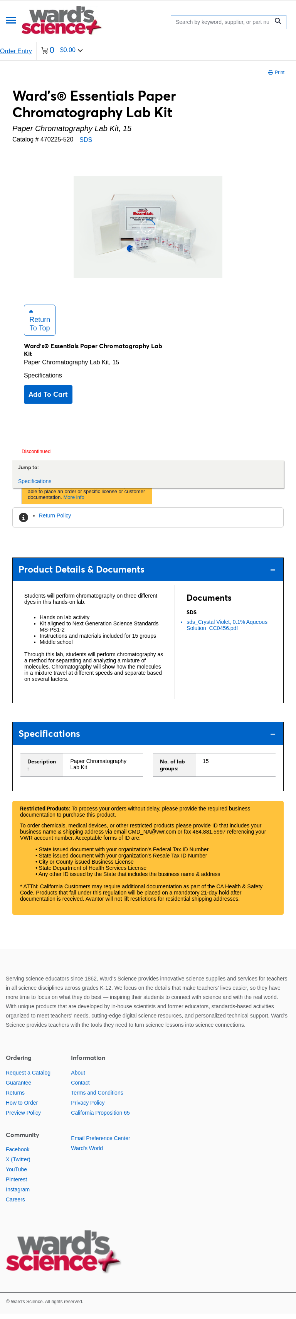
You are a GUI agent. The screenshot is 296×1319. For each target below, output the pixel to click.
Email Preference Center (100, 1143)
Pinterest (16, 1185)
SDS (85, 139)
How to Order (22, 1108)
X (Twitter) (18, 1165)
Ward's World (87, 1154)
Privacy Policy (87, 1108)
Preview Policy (23, 1118)
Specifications (43, 380)
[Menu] (11, 21)
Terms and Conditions (97, 1098)
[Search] (222, 22)
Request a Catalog (28, 1078)
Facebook (17, 1155)
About (78, 1078)
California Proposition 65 (100, 1118)
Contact (80, 1088)
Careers (15, 1205)
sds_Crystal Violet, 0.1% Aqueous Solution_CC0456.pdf (227, 630)
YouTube (16, 1175)
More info (74, 502)
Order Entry (16, 51)
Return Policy (55, 521)
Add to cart (48, 399)
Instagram (18, 1195)
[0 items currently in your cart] (62, 51)
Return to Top (39, 325)
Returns (15, 1098)
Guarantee (18, 1088)
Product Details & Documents (147, 574)
